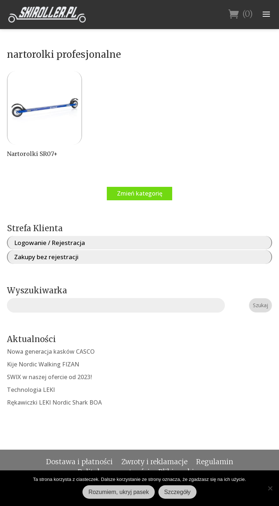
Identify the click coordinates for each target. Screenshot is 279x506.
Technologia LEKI (31, 390)
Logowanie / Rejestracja (49, 242)
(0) (241, 14)
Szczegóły (177, 492)
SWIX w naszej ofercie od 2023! (49, 377)
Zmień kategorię (139, 193)
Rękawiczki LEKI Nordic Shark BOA (54, 402)
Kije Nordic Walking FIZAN (43, 364)
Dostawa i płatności (79, 461)
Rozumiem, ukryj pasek (118, 492)
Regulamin (214, 461)
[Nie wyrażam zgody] (270, 488)
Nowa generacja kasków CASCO (51, 352)
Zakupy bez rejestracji (46, 257)
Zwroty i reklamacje (154, 461)
